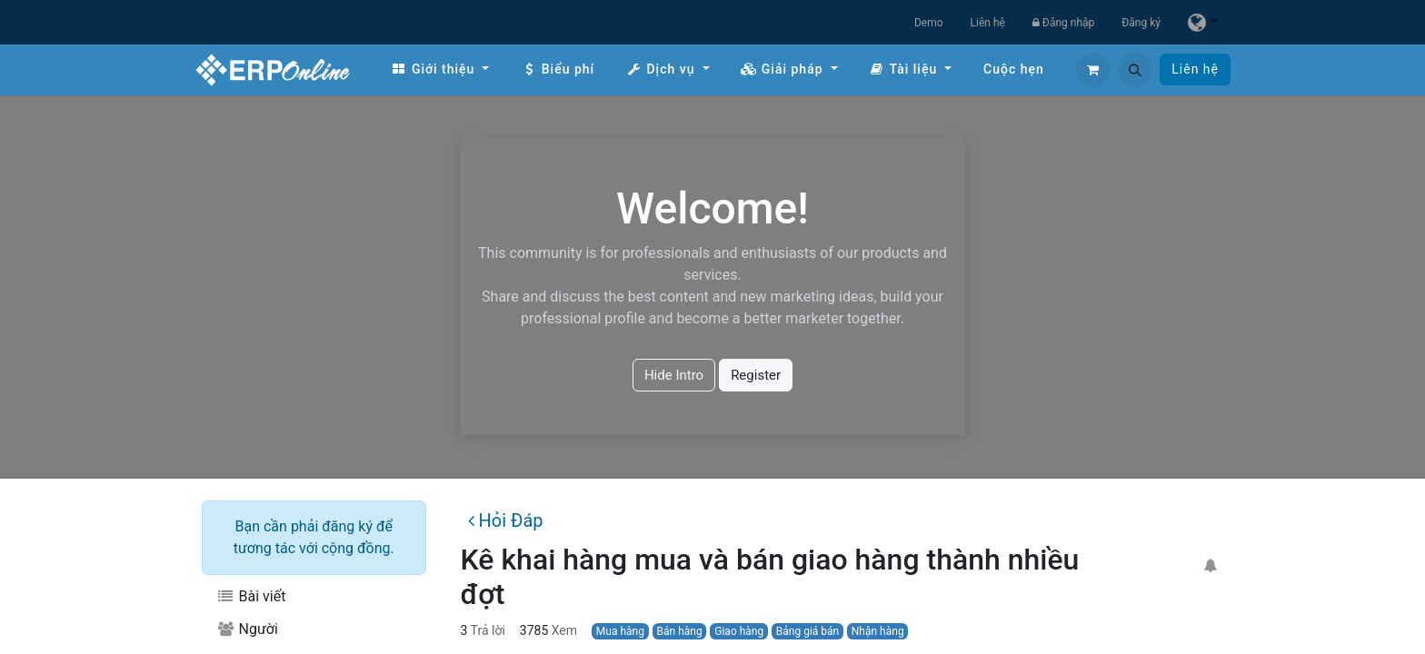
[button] (1135, 70)
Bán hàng (680, 631)
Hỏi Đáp (505, 520)
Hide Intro (673, 375)
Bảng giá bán (807, 631)
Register (756, 375)
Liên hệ (988, 22)
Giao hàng (738, 631)
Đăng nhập (1063, 22)
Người (247, 629)
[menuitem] (439, 69)
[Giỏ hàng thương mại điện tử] (1093, 70)
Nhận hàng (878, 631)
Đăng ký (1141, 22)
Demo (928, 22)
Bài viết (250, 596)
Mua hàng (620, 631)
